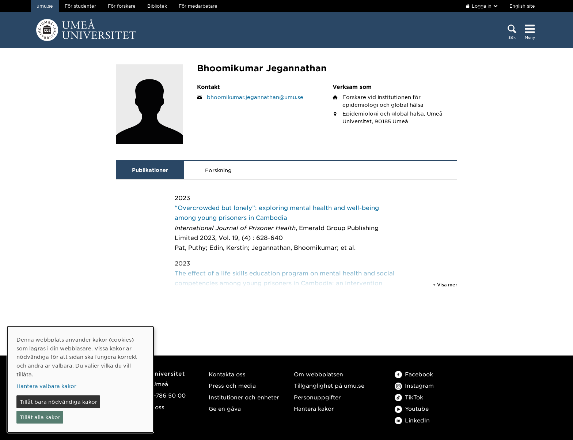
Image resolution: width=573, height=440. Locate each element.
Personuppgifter (317, 397)
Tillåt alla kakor (40, 417)
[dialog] (80, 379)
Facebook (414, 374)
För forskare (122, 6)
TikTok (409, 397)
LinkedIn (412, 420)
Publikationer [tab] (150, 170)
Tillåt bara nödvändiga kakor (58, 401)
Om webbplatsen (318, 374)
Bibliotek (157, 6)
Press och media (232, 385)
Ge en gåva (225, 408)
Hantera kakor (314, 408)
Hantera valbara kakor (46, 386)
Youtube (412, 408)
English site (522, 6)
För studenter (80, 6)
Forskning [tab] (218, 170)
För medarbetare (198, 6)
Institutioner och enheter (244, 397)
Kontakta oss (227, 374)
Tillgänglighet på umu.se (329, 385)
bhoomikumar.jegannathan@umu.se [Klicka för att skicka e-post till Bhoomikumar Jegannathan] (255, 97)
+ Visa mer (445, 284)
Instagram (414, 385)
